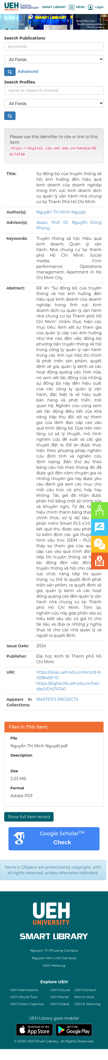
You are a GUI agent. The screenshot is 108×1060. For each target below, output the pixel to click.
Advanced (27, 71)
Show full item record (29, 816)
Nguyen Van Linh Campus (54, 958)
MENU (77, 7)
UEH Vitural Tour (24, 997)
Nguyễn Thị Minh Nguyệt (61, 212)
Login (95, 7)
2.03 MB (18, 778)
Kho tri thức (84, 997)
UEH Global (59, 1004)
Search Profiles (19, 82)
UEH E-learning (87, 1004)
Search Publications (24, 38)
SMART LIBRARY (54, 7)
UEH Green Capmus (27, 1004)
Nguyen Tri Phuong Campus (54, 950)
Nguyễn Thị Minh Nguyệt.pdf (39, 745)
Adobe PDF (21, 795)
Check (62, 842)
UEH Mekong (54, 965)
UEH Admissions (24, 990)
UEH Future (60, 990)
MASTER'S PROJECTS (57, 699)
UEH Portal (59, 997)
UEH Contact (85, 990)
